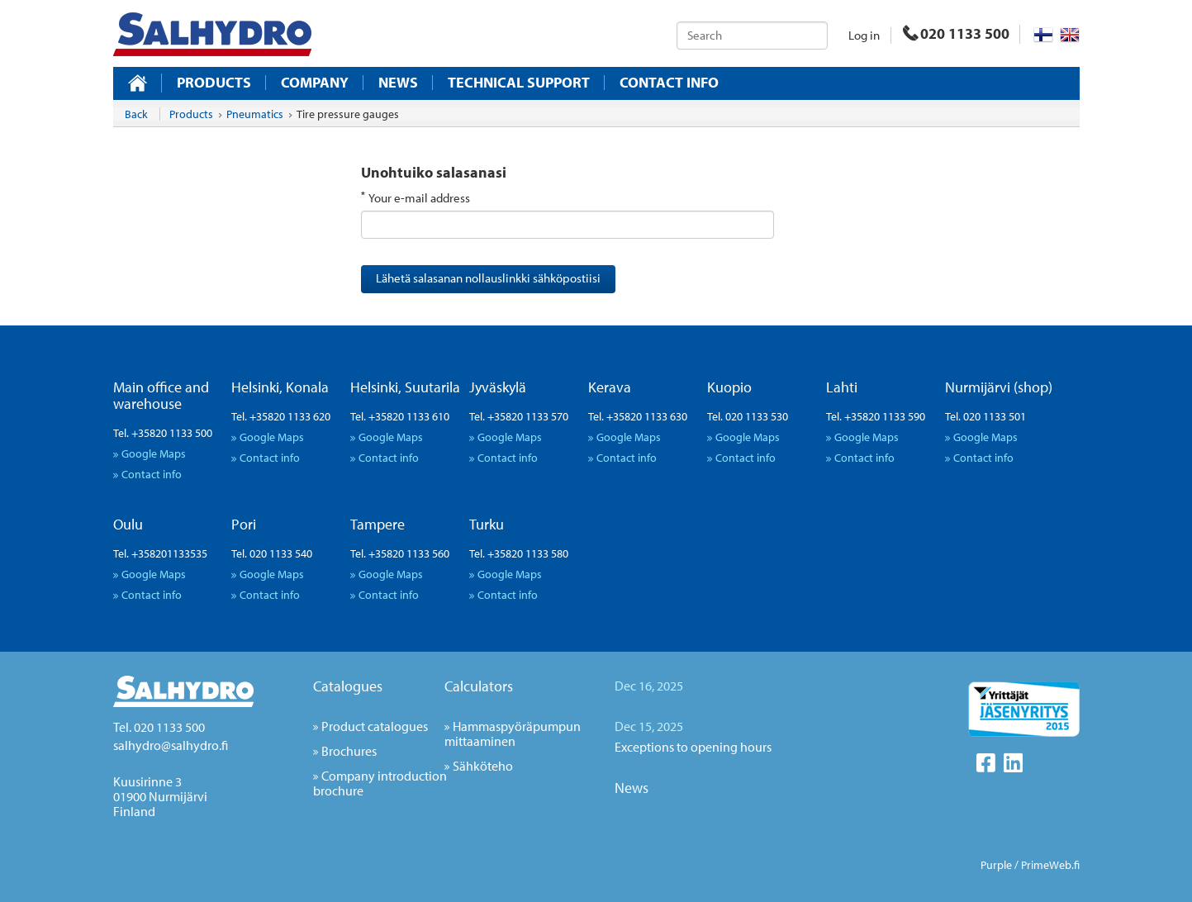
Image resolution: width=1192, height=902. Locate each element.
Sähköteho (483, 765)
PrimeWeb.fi (1050, 864)
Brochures (349, 751)
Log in (864, 35)
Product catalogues (374, 726)
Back (136, 114)
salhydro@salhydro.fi (170, 745)
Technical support (519, 82)
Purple (996, 864)
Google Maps (153, 453)
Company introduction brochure (380, 783)
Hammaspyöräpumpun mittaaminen (512, 733)
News (398, 82)
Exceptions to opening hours (693, 746)
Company (315, 82)
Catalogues (347, 685)
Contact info (669, 82)
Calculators (478, 685)
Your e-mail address (419, 198)
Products (214, 82)
